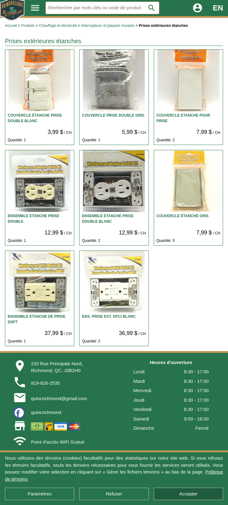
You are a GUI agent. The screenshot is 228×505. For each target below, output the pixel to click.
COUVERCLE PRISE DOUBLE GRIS (113, 115)
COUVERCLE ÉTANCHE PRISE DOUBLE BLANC (35, 118)
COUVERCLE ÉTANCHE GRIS (183, 216)
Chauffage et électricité (58, 25)
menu (35, 7)
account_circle (197, 7)
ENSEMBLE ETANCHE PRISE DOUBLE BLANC (107, 219)
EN (218, 8)
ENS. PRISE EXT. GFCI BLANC (109, 316)
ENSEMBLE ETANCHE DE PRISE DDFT (36, 319)
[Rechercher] (102, 8)
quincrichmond (46, 412)
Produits (28, 25)
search (151, 8)
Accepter (188, 493)
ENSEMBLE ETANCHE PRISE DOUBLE (33, 219)
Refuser (114, 493)
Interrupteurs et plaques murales (108, 25)
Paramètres (40, 493)
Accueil (11, 25)
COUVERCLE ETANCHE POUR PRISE (183, 118)
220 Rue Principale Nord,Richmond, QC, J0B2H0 (57, 367)
